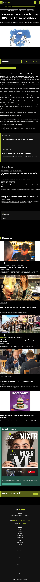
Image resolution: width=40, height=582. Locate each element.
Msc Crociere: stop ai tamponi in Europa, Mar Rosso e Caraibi (17, 139)
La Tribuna (20, 575)
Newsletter (20, 533)
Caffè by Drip (20, 554)
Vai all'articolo (5, 483)
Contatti (20, 531)
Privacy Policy (20, 537)
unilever (7, 412)
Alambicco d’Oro (10, 376)
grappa (2, 376)
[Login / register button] (35, 2)
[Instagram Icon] (19, 523)
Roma (10, 149)
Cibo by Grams (20, 550)
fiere (1, 10)
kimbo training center (12, 182)
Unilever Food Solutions (13, 412)
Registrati (35, 493)
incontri (20, 10)
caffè (9, 10)
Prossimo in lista (6, 146)
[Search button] (38, 2)
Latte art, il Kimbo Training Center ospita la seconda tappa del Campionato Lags (19, 185)
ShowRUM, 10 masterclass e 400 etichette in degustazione (16, 153)
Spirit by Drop (20, 552)
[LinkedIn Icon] (23, 523)
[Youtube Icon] (25, 523)
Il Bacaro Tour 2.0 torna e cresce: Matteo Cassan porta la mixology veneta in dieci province (19, 340)
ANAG (5, 376)
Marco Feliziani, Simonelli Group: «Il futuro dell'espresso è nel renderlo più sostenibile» (19, 197)
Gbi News (20, 559)
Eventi (9, 6)
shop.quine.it (20, 520)
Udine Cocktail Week (4, 302)
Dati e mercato (20, 542)
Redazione (11, 140)
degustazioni (5, 10)
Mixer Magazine (20, 535)
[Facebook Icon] (21, 523)
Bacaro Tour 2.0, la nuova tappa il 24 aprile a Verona (13, 268)
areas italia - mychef (30, 10)
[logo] (6, 2)
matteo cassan (8, 262)
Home (6, 6)
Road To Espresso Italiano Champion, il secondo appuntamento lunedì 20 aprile (19, 173)
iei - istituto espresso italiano (17, 170)
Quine (20, 573)
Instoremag (20, 561)
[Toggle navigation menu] (1, 2)
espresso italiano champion (5, 170)
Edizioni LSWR (20, 568)
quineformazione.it (26, 520)
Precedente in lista (6, 135)
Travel (20, 546)
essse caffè (24, 10)
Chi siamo (20, 529)
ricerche (7, 149)
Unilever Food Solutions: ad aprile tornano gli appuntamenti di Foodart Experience (18, 416)
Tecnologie (20, 544)
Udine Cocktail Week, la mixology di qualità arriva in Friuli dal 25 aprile (18, 307)
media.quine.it (14, 520)
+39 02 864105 (22, 517)
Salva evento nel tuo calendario (8, 68)
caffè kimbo (3, 182)
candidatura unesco (14, 10)
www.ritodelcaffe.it (4, 115)
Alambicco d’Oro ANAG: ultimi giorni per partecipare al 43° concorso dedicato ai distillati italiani (17, 382)
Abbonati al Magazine (15, 483)
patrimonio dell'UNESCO (15, 82)
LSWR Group (20, 570)
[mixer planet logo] (20, 509)
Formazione (2, 412)
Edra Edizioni (20, 566)
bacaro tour (2, 262)
